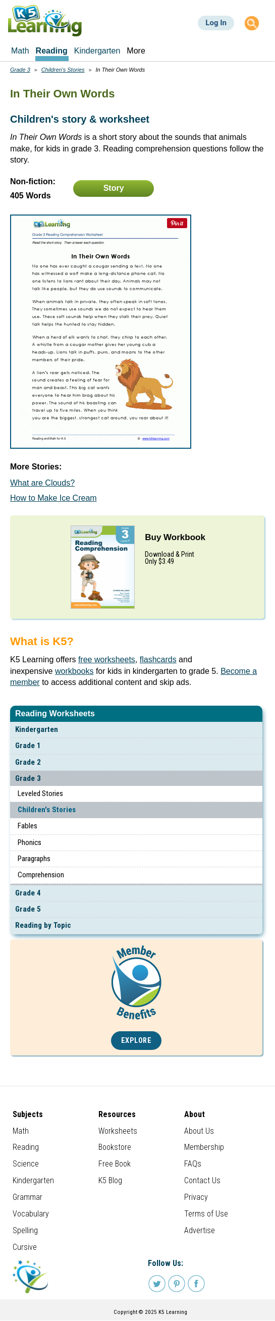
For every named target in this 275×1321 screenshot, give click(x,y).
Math (21, 1131)
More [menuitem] (136, 50)
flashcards (158, 659)
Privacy (196, 1197)
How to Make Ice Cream (53, 498)
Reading (26, 1147)
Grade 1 (28, 745)
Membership (204, 1147)
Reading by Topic (43, 925)
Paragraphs (34, 858)
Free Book (114, 1164)
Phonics (29, 842)
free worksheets (106, 659)
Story (113, 188)
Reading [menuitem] (52, 50)
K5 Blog (110, 1180)
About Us (199, 1131)
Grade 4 (28, 892)
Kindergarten (36, 729)
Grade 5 (28, 909)
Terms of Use (206, 1214)
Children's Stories (47, 809)
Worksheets (117, 1131)
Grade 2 (28, 762)
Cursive (25, 1247)
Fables (27, 825)
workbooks (74, 671)
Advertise (199, 1230)
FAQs (192, 1164)
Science (26, 1164)
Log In (216, 22)
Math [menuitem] (20, 50)
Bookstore (114, 1147)
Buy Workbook (175, 537)
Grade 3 (28, 778)
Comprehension (41, 874)
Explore (136, 1040)
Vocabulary (31, 1214)
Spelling (25, 1230)
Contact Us (202, 1180)
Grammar (27, 1197)
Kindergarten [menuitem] (97, 50)
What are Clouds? (42, 483)
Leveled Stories (40, 793)
